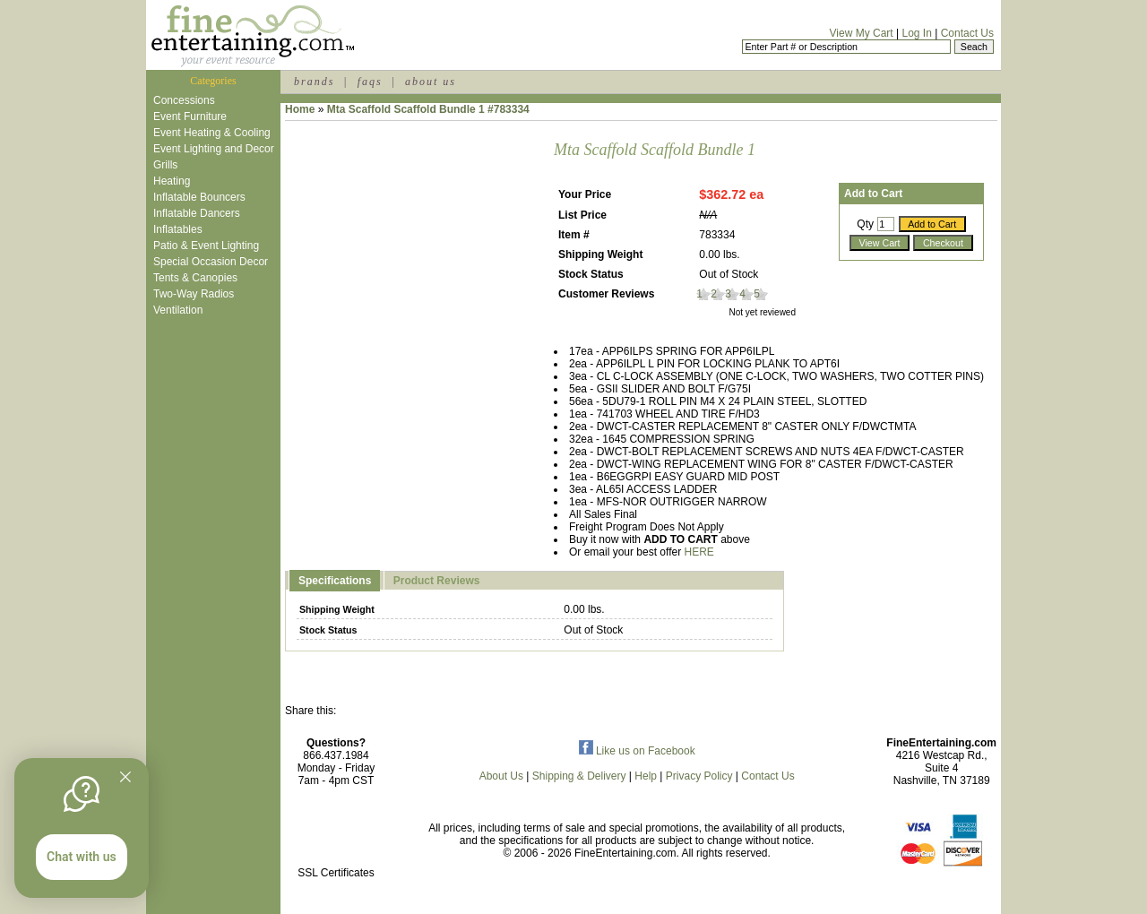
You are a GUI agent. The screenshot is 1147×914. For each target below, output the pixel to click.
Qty (865, 224)
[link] (336, 834)
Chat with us (81, 856)
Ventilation (178, 310)
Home (300, 109)
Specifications (334, 580)
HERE (699, 552)
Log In (916, 33)
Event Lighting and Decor (213, 148)
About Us (501, 776)
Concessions (184, 100)
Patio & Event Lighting (206, 245)
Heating (171, 181)
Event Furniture (190, 116)
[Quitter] (125, 776)
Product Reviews (436, 580)
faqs (370, 81)
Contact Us (967, 33)
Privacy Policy (699, 776)
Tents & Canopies (195, 278)
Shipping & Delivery (579, 776)
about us (430, 81)
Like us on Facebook (637, 751)
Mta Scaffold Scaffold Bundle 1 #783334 (428, 109)
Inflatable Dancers (196, 213)
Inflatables (178, 229)
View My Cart (861, 33)
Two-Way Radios (193, 294)
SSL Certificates (336, 873)
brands (314, 81)
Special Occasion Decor (210, 261)
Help (645, 776)
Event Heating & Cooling (212, 132)
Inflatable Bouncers (199, 197)
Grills (165, 165)
